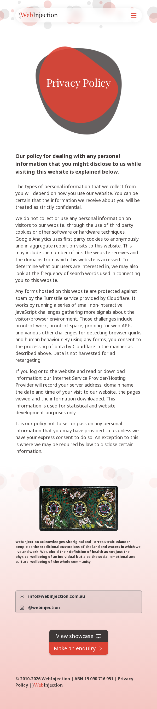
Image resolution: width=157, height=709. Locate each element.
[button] (78, 636)
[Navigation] (134, 15)
